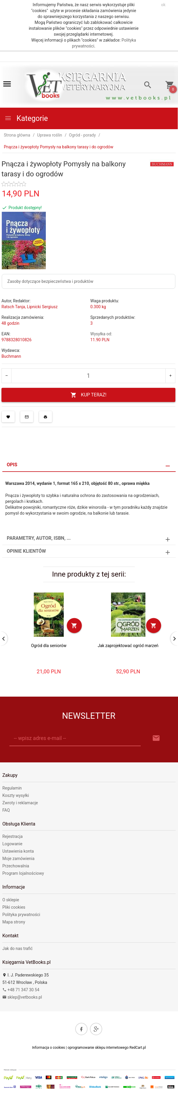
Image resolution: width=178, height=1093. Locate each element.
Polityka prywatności (21, 914)
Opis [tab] (12, 464)
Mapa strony (13, 922)
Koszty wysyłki (15, 795)
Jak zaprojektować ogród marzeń (128, 645)
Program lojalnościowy (23, 873)
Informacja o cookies (48, 1048)
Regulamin (12, 788)
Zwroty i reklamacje (20, 802)
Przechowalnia (15, 866)
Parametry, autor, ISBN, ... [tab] (39, 538)
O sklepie (10, 899)
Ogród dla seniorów (49, 645)
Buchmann (11, 356)
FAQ (6, 810)
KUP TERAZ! (88, 395)
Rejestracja (12, 836)
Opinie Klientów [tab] (26, 551)
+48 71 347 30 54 (20, 989)
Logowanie (12, 843)
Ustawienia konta (18, 851)
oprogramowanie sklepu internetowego (98, 1048)
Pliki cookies (13, 907)
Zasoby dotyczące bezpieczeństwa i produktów (50, 281)
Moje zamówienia (18, 858)
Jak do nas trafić (17, 948)
